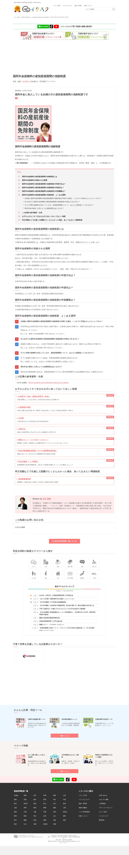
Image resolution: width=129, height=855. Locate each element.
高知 (35, 820)
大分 (25, 824)
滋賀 (15, 812)
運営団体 (101, 820)
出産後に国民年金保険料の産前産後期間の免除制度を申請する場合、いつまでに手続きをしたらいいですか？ (63, 198)
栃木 (35, 799)
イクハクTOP (83, 795)
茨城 (25, 799)
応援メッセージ (83, 816)
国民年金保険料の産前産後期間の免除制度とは (39, 176)
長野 (25, 807)
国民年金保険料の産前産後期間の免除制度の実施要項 (48, 383)
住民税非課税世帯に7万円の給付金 (50, 621)
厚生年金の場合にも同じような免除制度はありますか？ (44, 208)
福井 (64, 803)
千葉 (64, 799)
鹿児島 (45, 824)
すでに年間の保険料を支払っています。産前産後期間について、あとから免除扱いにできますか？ (59, 205)
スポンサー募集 (103, 799)
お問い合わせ (103, 795)
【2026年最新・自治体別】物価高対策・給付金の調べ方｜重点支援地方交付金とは (66, 605)
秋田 (54, 795)
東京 (15, 803)
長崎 (64, 820)
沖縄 (54, 824)
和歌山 (65, 812)
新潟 (35, 803)
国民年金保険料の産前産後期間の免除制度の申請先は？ (43, 187)
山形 (64, 795)
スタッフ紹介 (103, 812)
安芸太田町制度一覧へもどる (66, 541)
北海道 (16, 795)
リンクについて (103, 816)
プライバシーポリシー (105, 807)
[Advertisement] (64, 56)
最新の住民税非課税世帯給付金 (49, 618)
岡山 (35, 816)
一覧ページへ (64, 736)
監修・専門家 (83, 803)
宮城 (44, 795)
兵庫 (44, 812)
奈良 (54, 812)
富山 (44, 803)
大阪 (35, 812)
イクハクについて (84, 799)
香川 (15, 820)
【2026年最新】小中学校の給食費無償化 (52, 602)
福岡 (44, 820)
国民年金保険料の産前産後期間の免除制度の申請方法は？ (44, 184)
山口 (54, 816)
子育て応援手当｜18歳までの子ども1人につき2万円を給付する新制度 (62, 609)
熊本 (15, 824)
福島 (15, 799)
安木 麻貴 (47, 499)
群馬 (44, 799)
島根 (25, 816)
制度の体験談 (83, 807)
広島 (44, 816)
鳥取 (15, 816)
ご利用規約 (102, 803)
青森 (25, 795)
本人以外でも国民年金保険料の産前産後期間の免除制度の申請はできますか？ (52, 202)
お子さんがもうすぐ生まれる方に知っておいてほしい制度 (44, 216)
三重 (64, 807)
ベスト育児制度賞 (84, 812)
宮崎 (35, 824)
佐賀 (54, 820)
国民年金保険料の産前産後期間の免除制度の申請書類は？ (44, 191)
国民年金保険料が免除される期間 (34, 180)
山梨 (15, 807)
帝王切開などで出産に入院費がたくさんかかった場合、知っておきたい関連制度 (52, 220)
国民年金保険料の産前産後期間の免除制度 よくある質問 (44, 195)
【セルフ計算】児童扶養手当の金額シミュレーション (57, 599)
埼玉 (54, 799)
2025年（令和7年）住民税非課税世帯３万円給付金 (56, 595)
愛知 (54, 807)
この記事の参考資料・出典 (32, 212)
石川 (54, 803)
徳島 (64, 816)
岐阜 (35, 807)
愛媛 (25, 820)
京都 (25, 812)
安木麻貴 (25, 81)
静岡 (44, 807)
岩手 (35, 795)
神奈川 (26, 803)
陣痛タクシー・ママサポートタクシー (51, 624)
